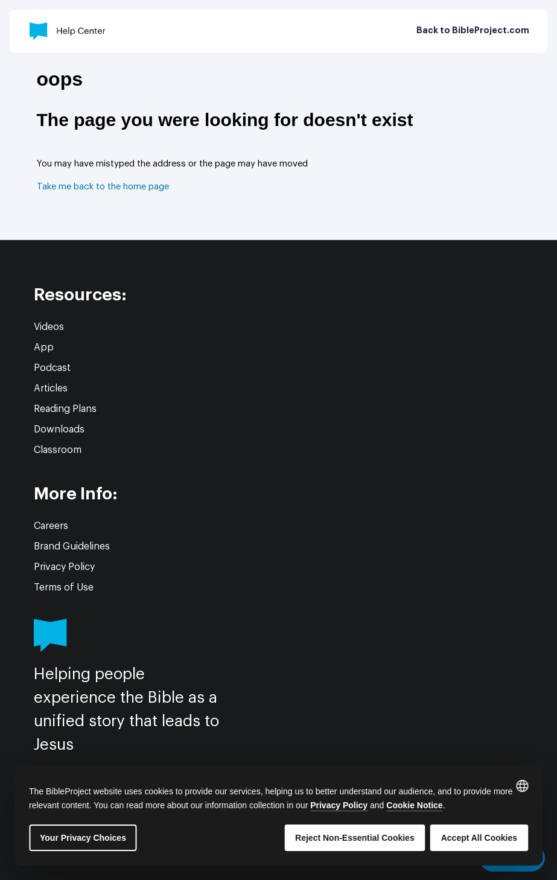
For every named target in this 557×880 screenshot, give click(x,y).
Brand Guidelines (72, 546)
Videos (49, 327)
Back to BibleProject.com (472, 31)
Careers (51, 526)
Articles (51, 388)
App (44, 347)
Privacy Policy (64, 567)
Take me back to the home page (103, 186)
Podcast (52, 368)
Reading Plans (65, 409)
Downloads (59, 429)
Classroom (57, 450)
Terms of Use (64, 587)
